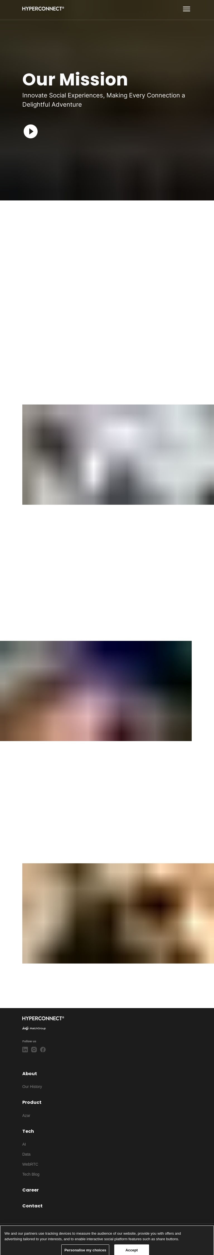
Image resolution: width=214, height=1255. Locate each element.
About (29, 1073)
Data (26, 1154)
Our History (32, 1086)
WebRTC (30, 1164)
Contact (32, 1206)
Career (30, 1190)
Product (32, 1102)
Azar (26, 1115)
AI (24, 1144)
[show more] (186, 9)
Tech (28, 1131)
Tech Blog (30, 1174)
